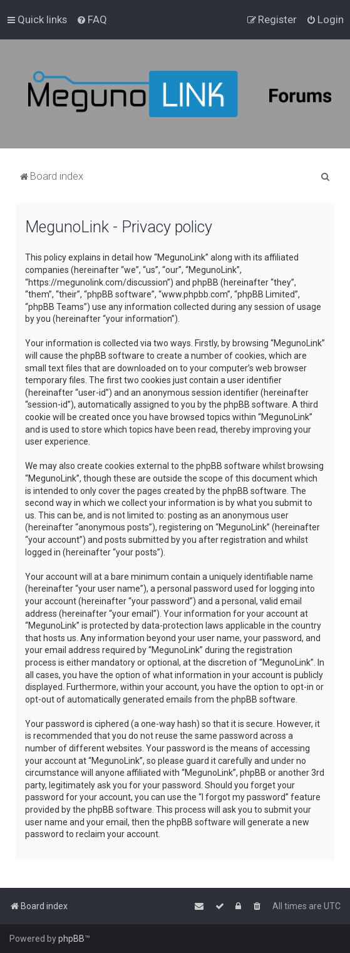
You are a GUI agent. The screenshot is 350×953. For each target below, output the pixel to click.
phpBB (71, 939)
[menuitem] (91, 19)
